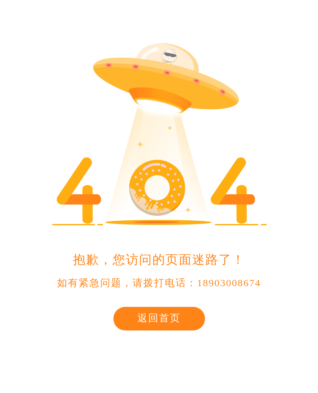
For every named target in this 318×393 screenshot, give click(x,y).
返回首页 (159, 318)
